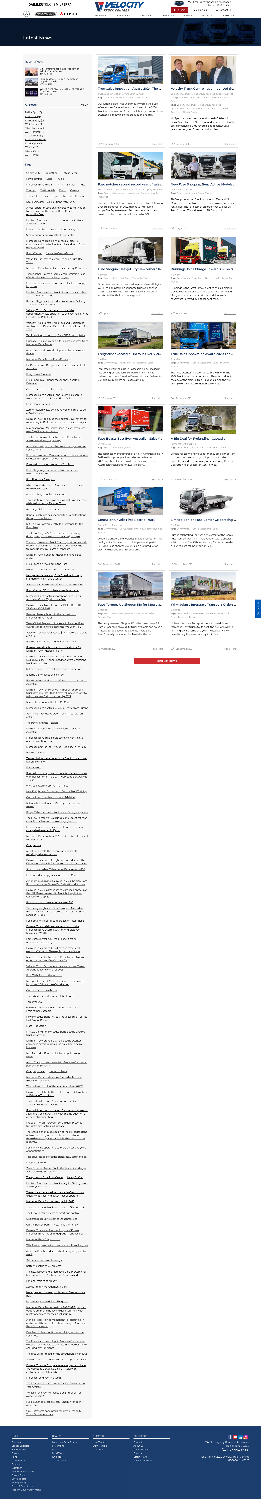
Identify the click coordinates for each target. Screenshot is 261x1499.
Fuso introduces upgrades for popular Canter (52, 875)
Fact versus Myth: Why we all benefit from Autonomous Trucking (51, 940)
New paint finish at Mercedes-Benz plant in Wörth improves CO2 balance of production (55, 983)
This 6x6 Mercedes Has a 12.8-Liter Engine (50, 996)
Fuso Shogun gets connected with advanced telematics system (52, 472)
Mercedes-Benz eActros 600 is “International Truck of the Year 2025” (57, 838)
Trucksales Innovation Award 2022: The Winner (207, 354)
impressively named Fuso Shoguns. (47, 1301)
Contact (228, 15)
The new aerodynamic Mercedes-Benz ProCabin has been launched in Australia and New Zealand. (56, 1273)
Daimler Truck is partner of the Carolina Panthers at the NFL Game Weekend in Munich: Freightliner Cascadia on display (56, 893)
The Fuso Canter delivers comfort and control (52, 1213)
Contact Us (139, 1442)
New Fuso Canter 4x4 (66, 1224)
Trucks (60, 178)
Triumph (31, 190)
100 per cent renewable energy (44, 1260)
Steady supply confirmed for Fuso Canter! (50, 235)
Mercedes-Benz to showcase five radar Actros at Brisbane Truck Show (54, 1079)
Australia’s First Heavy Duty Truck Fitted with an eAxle (54, 715)
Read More (157, 144)
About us (200, 9)
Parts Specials (19, 1460)
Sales (49, 178)
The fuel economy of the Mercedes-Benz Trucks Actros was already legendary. (53, 439)
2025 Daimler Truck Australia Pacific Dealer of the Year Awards (55, 1385)
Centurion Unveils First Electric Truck (126, 520)
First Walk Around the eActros (44, 975)
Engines (56, 1456)
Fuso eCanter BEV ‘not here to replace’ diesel (52, 590)
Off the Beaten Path (38, 1224)
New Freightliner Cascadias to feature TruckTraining (56, 791)
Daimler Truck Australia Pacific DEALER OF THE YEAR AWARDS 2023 (54, 607)
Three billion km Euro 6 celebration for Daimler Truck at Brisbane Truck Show (53, 1103)
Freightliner (51, 173)
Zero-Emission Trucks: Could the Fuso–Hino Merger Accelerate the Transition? (56, 1170)
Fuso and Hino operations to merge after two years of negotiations (56, 1149)
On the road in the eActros (41, 990)
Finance (207, 15)
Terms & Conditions (22, 1486)
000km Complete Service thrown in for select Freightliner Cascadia (52, 1009)
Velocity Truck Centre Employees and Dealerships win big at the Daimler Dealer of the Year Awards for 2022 (56, 326)
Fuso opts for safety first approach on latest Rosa (55, 920)
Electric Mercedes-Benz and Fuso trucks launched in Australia (56, 682)
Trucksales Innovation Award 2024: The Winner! (134, 88)
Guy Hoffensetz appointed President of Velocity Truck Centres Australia (53, 1413)
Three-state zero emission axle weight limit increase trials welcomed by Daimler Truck (56, 502)
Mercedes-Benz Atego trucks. (43, 1239)
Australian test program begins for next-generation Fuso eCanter (56, 448)
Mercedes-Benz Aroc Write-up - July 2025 (50, 1201)
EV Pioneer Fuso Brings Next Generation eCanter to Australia (56, 367)
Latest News (70, 173)
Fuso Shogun (51, 196)
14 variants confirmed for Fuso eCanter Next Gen (54, 584)
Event (62, 190)
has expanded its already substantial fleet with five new (55, 1294)
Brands (100, 15)
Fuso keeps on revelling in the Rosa (46, 563)
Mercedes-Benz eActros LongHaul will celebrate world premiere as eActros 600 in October (54, 396)
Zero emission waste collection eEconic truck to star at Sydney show (56, 760)
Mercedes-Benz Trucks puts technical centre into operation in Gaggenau (54, 739)
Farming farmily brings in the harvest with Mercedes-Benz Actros (51, 616)
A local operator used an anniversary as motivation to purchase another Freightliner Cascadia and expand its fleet (56, 211)
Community (33, 173)
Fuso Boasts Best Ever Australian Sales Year (131, 439)
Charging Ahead (35, 1071)
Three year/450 (34, 1001)
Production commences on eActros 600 (49, 902)
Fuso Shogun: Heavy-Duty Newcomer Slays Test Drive (139, 269)
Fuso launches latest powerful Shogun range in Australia (53, 1403)
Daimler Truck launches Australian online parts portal (53, 556)
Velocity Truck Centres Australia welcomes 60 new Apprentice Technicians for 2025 (55, 968)
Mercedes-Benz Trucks (39, 184)
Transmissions (60, 1460)
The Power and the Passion (42, 722)
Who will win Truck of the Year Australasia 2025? (54, 1086)
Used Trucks (58, 1453)
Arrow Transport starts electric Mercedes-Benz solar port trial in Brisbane (56, 1064)
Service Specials (20, 1445)
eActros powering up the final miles (47, 785)
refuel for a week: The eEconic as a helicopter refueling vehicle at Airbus (52, 853)
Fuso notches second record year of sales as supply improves (56, 285)
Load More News (167, 661)
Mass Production (36, 1025)
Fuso (82, 184)
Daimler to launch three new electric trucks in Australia (53, 730)
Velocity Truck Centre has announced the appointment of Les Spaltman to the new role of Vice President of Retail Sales (57, 314)
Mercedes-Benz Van (74, 196)
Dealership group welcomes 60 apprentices (51, 1218)
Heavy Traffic (75, 1177)
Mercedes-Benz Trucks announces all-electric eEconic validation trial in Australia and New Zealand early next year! (56, 244)
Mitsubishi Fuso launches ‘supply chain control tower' (53, 805)
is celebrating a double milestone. (46, 494)
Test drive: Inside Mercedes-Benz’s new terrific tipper (56, 1156)
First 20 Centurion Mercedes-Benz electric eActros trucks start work (55, 1033)
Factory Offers (19, 1449)
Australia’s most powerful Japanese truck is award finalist (55, 352)
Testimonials (47, 190)
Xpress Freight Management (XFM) (46, 1286)
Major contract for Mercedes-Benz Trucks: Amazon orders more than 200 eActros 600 (55, 959)
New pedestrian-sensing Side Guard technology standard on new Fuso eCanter (54, 577)
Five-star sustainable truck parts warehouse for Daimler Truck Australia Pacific (53, 649)
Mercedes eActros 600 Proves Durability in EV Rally (56, 746)
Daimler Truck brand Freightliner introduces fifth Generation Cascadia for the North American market (56, 862)
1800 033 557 (224, 5)
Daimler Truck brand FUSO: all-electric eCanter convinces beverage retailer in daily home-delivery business (55, 1044)
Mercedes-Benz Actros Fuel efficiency (48, 359)
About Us (138, 1445)
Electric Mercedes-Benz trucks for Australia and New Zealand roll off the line (56, 294)
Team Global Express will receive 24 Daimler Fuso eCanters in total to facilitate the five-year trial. (55, 625)
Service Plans (19, 1475)
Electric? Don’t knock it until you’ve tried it (51, 641)
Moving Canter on (36, 1162)
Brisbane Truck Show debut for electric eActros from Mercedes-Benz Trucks (57, 343)
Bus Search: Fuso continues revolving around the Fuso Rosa (55, 1334)
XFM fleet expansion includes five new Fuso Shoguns (57, 1245)
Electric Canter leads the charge (45, 674)
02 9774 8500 (235, 1450)
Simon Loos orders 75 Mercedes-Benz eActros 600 (55, 869)
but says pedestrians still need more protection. (54, 669)
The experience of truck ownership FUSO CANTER (55, 1207)
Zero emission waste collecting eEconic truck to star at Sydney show (57, 411)
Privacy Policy (19, 1482)
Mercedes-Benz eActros (59, 253)
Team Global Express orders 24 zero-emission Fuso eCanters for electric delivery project (55, 275)
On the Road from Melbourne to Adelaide (50, 797)
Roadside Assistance (23, 1471)
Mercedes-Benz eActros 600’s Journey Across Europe (57, 707)
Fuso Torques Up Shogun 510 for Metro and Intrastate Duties (144, 605)
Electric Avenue (35, 752)
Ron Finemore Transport (40, 479)
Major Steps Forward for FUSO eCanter (49, 702)
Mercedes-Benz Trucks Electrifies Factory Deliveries (56, 268)
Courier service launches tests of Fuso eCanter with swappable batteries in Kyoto (56, 829)
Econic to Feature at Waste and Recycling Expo (53, 229)
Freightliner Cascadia (38, 374)
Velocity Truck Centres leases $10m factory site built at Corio (56, 634)
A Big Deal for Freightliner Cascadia (198, 439)
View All (85, 105)
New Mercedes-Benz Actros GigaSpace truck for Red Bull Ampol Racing (56, 1018)
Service (168, 15)
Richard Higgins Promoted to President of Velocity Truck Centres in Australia (56, 303)
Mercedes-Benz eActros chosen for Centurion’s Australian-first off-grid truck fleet (53, 598)
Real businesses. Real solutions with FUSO (50, 201)
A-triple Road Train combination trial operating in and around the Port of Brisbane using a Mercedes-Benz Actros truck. (56, 1323)
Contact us (223, 9)
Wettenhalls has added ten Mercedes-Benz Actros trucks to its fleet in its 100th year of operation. (55, 1194)
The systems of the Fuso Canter (44, 1177)
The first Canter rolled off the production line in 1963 (56, 1353)
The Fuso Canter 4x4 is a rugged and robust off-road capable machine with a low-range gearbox (56, 819)
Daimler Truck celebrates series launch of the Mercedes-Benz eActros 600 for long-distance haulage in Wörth (53, 930)
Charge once (33, 845)
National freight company (41, 1280)
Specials (146, 15)
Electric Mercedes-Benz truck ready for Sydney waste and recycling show (57, 1185)
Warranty (17, 1467)
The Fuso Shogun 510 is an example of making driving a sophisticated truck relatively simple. (53, 535)
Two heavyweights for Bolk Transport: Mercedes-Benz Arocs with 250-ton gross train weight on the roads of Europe (55, 911)
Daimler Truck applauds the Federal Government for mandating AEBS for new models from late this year (57, 420)
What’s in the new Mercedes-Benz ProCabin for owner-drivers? (53, 1394)
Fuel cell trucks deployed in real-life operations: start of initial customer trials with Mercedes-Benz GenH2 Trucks (56, 777)
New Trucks (99, 1442)
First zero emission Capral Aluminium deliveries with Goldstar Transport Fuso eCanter (57, 457)
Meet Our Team (141, 1449)
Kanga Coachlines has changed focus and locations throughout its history (56, 517)
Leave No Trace (58, 1071)
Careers (179, 9)
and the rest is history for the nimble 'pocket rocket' (56, 1359)
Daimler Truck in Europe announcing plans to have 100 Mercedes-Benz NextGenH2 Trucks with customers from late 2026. (56, 1369)
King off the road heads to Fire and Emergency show (57, 812)
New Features (34, 178)
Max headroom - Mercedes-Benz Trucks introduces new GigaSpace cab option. (55, 430)
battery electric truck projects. (44, 1265)
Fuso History (33, 767)
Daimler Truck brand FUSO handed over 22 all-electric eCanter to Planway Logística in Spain (53, 950)
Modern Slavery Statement (26, 1489)
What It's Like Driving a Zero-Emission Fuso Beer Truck (55, 261)
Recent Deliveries (142, 1460)
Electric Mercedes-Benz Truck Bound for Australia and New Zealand (55, 222)
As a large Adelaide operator (42, 509)
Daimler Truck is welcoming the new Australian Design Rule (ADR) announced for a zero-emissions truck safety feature (56, 660)
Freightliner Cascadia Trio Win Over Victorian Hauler (138, 354)
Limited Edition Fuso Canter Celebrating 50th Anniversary (215, 520)
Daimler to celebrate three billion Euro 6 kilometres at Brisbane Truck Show (56, 1094)
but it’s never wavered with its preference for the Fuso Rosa (54, 526)
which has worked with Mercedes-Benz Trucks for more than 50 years (55, 487)
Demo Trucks (100, 1445)
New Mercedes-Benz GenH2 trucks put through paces (53, 1055)
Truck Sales (32, 196)
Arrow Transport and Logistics (44, 389)
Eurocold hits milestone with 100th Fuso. (50, 464)
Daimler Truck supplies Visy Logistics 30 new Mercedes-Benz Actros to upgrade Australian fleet (55, 1232)
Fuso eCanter (34, 253)
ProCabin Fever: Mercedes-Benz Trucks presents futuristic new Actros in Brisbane (54, 1124)
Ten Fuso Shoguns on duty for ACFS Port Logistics (55, 335)
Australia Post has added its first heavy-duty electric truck (56, 1253)
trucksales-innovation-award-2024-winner (50, 569)
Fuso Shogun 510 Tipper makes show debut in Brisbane (53, 381)
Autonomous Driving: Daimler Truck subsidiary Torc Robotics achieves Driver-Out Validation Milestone (56, 883)
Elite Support (19, 1478)
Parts (187, 15)
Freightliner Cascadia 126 (40, 404)
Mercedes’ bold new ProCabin (43, 1377)
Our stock (123, 15)
